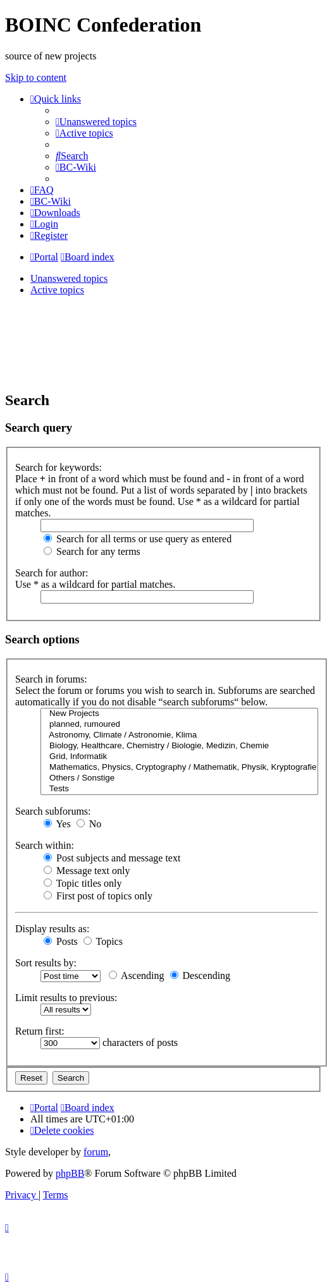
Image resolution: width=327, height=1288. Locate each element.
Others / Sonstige (179, 778)
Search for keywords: (58, 467)
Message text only (87, 870)
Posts (61, 941)
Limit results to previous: (66, 997)
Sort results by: (46, 962)
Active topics (57, 289)
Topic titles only (82, 883)
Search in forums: (51, 679)
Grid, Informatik (179, 756)
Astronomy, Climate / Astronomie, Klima (179, 735)
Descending (200, 975)
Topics (103, 941)
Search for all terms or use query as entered (137, 538)
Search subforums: (53, 811)
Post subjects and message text (112, 858)
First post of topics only (98, 895)
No (89, 823)
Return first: (40, 1031)
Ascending (136, 975)
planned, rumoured (179, 724)
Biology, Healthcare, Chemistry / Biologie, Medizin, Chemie (179, 746)
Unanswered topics (69, 278)
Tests (179, 789)
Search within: (44, 845)
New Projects (179, 713)
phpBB (70, 1173)
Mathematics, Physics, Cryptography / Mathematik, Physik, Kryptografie (179, 767)
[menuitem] (96, 121)
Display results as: (52, 928)
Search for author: (52, 573)
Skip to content (35, 77)
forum (95, 1151)
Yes (57, 823)
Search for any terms (92, 551)
